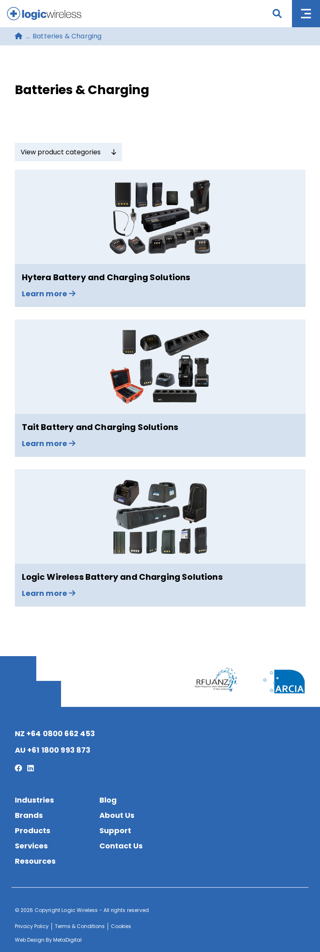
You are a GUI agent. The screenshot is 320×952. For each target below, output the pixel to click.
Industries (34, 800)
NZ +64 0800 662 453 (55, 733)
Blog (108, 800)
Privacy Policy (32, 926)
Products (32, 830)
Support (115, 830)
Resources (35, 861)
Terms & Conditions (80, 926)
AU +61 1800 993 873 (53, 750)
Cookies (121, 926)
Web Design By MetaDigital (48, 939)
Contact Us (121, 846)
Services (31, 846)
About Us (116, 815)
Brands (29, 815)
